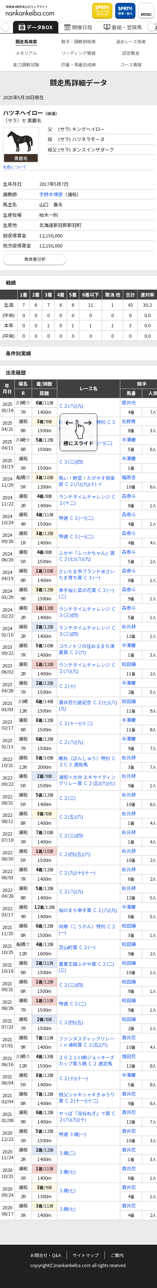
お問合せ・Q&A (45, 1255)
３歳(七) (67, 1172)
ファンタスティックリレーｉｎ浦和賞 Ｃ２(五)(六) (87, 1042)
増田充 (129, 1056)
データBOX (36, 27)
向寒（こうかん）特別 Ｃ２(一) (87, 930)
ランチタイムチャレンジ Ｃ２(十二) (87, 500)
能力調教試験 (26, 64)
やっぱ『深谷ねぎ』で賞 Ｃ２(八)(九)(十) (87, 1116)
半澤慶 (129, 440)
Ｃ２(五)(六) (71, 817)
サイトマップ (86, 1255)
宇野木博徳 (51, 194)
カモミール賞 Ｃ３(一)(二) (85, 443)
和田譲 (129, 664)
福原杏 (129, 477)
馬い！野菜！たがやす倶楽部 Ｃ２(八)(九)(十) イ (87, 481)
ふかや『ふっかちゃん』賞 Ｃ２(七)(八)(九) (87, 556)
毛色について (15, 167)
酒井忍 (129, 1038)
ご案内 (117, 1255)
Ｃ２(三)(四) (71, 836)
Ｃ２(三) (67, 798)
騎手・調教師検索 (78, 41)
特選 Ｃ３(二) (72, 1004)
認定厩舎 (130, 53)
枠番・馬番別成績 (78, 64)
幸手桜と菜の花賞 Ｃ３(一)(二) (86, 593)
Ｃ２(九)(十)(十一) (77, 873)
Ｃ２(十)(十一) (73, 1078)
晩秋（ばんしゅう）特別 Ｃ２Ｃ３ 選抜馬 (87, 761)
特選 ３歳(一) (72, 1134)
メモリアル (26, 53)
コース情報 (131, 64)
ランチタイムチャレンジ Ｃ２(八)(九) (87, 668)
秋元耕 (129, 627)
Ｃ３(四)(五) (71, 1023)
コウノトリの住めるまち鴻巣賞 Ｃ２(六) (87, 649)
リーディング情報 (78, 53)
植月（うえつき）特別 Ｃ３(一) (87, 425)
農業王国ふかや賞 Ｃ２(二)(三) (86, 967)
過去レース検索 (131, 41)
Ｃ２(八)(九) (71, 406)
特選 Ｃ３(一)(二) (76, 518)
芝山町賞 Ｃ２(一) (77, 948)
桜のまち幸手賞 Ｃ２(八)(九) (88, 910)
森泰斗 (129, 496)
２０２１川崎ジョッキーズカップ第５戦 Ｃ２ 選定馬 (87, 1061)
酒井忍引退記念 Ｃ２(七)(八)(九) (88, 706)
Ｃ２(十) (67, 686)
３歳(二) (67, 1153)
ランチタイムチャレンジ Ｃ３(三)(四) (87, 612)
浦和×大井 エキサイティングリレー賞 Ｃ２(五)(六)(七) (87, 780)
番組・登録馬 (123, 27)
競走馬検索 (26, 41)
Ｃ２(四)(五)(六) (75, 854)
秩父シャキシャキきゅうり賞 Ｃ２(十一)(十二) (87, 1098)
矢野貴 (129, 422)
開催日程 (78, 27)
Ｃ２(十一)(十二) (76, 723)
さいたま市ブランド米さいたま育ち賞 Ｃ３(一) (87, 575)
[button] (5, 27)
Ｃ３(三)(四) (71, 462)
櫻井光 (129, 403)
